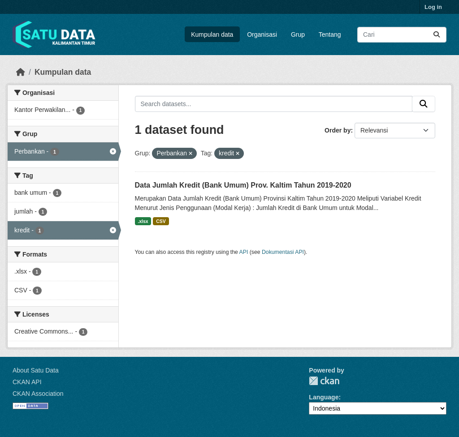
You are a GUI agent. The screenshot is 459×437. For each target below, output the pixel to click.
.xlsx (143, 221)
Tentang (330, 34)
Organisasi (262, 34)
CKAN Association (38, 393)
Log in (433, 7)
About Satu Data (36, 370)
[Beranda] (20, 72)
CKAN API (27, 382)
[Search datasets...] (401, 35)
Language (323, 397)
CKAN (324, 381)
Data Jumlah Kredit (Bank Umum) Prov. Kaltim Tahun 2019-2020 (243, 185)
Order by (338, 130)
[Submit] (437, 35)
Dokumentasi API (283, 252)
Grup (298, 34)
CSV (161, 221)
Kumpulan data (212, 34)
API (243, 252)
